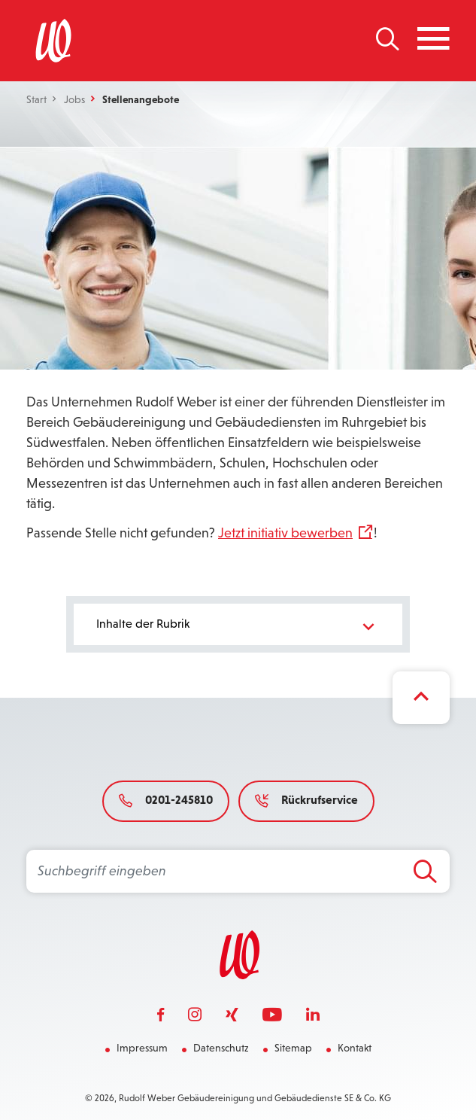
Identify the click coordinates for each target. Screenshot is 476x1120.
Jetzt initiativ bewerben (285, 532)
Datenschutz (221, 1048)
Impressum (142, 1048)
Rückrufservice (306, 800)
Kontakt (354, 1048)
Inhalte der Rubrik (238, 626)
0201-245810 (166, 800)
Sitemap (293, 1048)
